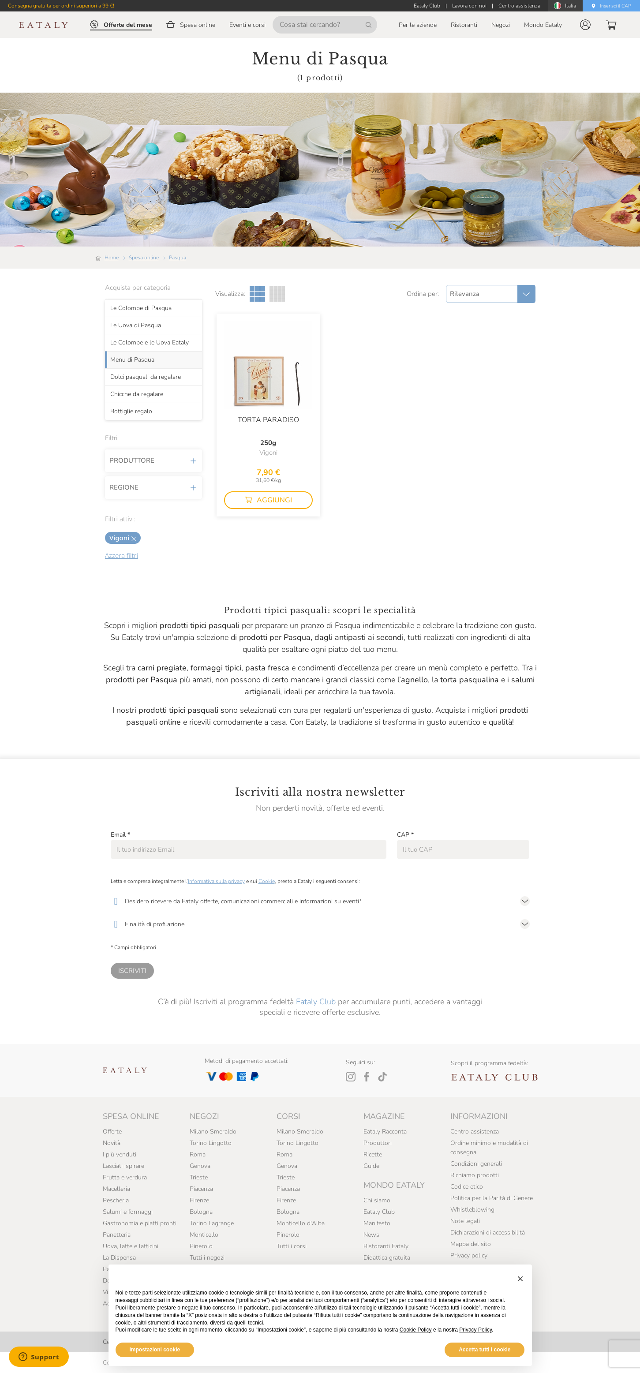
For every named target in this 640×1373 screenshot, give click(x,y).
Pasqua (177, 257)
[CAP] (463, 849)
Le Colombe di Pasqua (141, 308)
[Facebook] (366, 1076)
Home (112, 257)
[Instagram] (351, 1076)
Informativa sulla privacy (216, 881)
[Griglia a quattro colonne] (277, 294)
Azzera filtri (121, 555)
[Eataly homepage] (43, 25)
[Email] (248, 849)
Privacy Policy (475, 1330)
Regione (153, 487)
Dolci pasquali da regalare (145, 377)
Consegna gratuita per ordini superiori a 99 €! (61, 5)
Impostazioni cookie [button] (155, 1350)
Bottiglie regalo (131, 411)
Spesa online (144, 257)
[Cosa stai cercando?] (325, 25)
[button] (585, 24)
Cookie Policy (416, 1330)
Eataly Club (316, 1001)
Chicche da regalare (136, 394)
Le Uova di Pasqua (135, 325)
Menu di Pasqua (132, 359)
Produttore (153, 460)
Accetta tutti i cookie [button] (484, 1350)
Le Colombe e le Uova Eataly (149, 342)
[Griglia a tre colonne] (257, 294)
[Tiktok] (382, 1076)
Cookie (266, 881)
